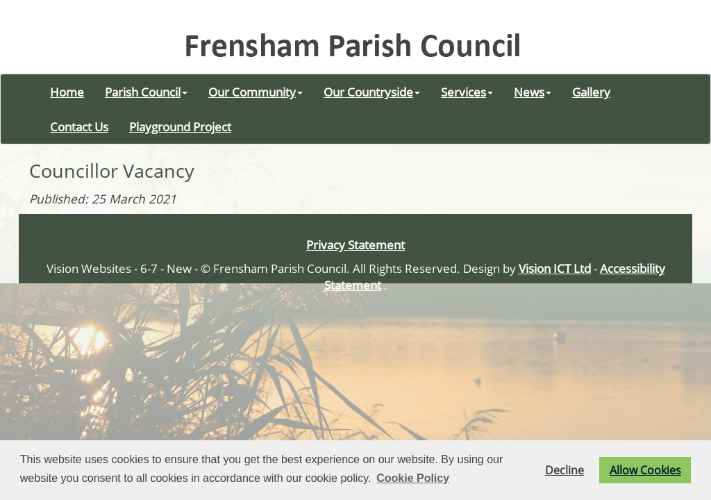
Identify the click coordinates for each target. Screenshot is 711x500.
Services (467, 91)
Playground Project (180, 126)
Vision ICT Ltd (555, 268)
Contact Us (79, 126)
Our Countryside (372, 91)
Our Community (255, 91)
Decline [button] (564, 470)
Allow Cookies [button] (645, 470)
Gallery (591, 91)
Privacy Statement (355, 244)
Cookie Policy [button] (412, 478)
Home (67, 91)
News (532, 91)
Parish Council (146, 91)
